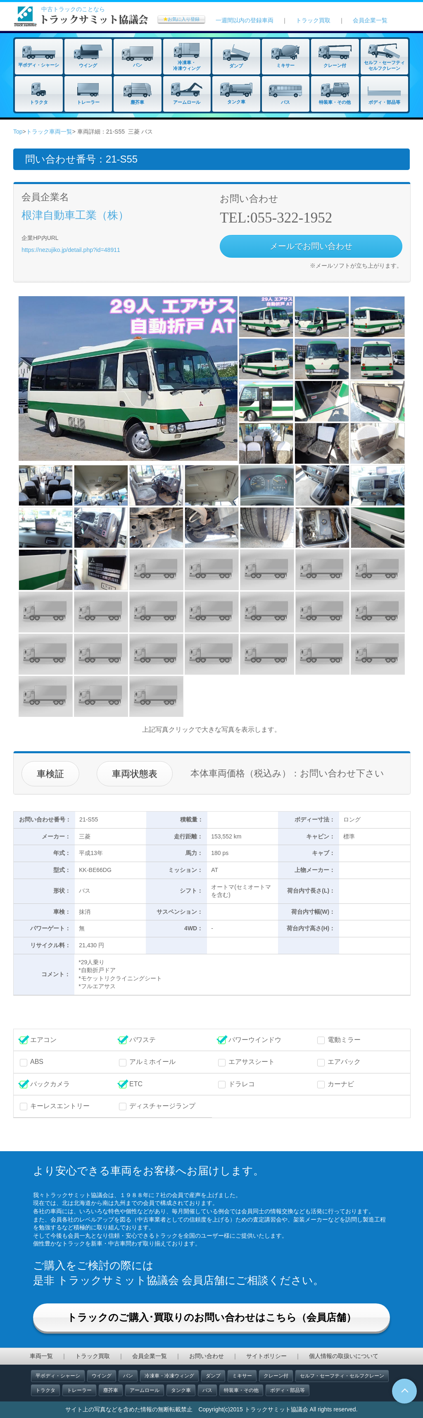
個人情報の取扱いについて (343, 1356)
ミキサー (242, 1376)
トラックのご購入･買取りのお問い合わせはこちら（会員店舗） (211, 1317)
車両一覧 (41, 1356)
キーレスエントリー (60, 1105)
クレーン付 (276, 1376)
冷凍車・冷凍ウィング (169, 1376)
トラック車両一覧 (49, 131)
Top (18, 131)
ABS (36, 1061)
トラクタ (45, 1390)
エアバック (344, 1061)
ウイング (102, 1376)
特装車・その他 (241, 1390)
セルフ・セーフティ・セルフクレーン (342, 1376)
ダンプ (213, 1376)
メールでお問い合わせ (311, 246)
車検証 (50, 774)
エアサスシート (251, 1061)
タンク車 (181, 1390)
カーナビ (341, 1083)
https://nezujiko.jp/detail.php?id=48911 (70, 250)
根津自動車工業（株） (75, 215)
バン (128, 1376)
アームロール (144, 1390)
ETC (136, 1083)
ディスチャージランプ (162, 1105)
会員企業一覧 (370, 20)
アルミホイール (152, 1061)
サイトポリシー (266, 1356)
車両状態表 (134, 774)
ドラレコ (241, 1083)
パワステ (142, 1039)
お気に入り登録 (181, 19)
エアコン (43, 1039)
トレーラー (79, 1390)
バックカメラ (50, 1083)
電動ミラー (344, 1039)
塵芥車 (110, 1390)
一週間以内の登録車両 (244, 20)
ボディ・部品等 (287, 1390)
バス (207, 1390)
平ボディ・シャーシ (58, 1376)
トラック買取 (313, 20)
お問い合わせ (206, 1356)
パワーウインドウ (254, 1039)
